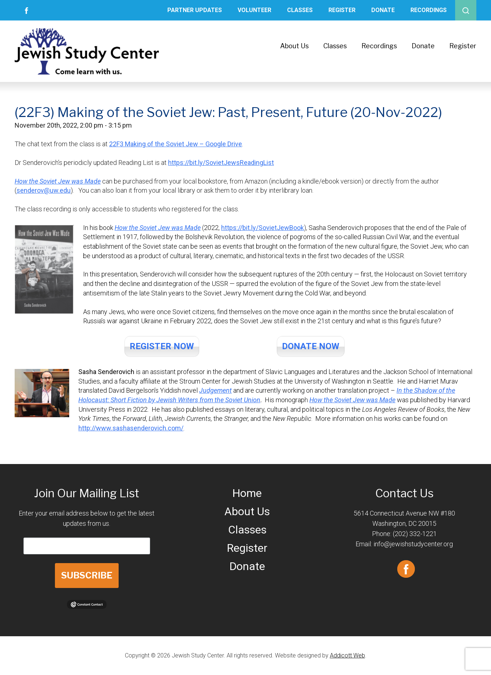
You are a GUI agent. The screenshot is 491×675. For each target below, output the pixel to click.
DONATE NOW (310, 346)
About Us (294, 46)
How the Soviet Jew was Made (58, 181)
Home (247, 493)
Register (342, 10)
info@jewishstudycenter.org (413, 544)
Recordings (428, 10)
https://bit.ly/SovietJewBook (262, 227)
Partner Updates (194, 10)
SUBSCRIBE (86, 575)
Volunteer (254, 10)
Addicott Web (347, 655)
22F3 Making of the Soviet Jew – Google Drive (175, 144)
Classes (300, 10)
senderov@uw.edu (43, 190)
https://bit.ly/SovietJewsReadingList (221, 162)
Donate (383, 10)
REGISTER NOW (162, 346)
